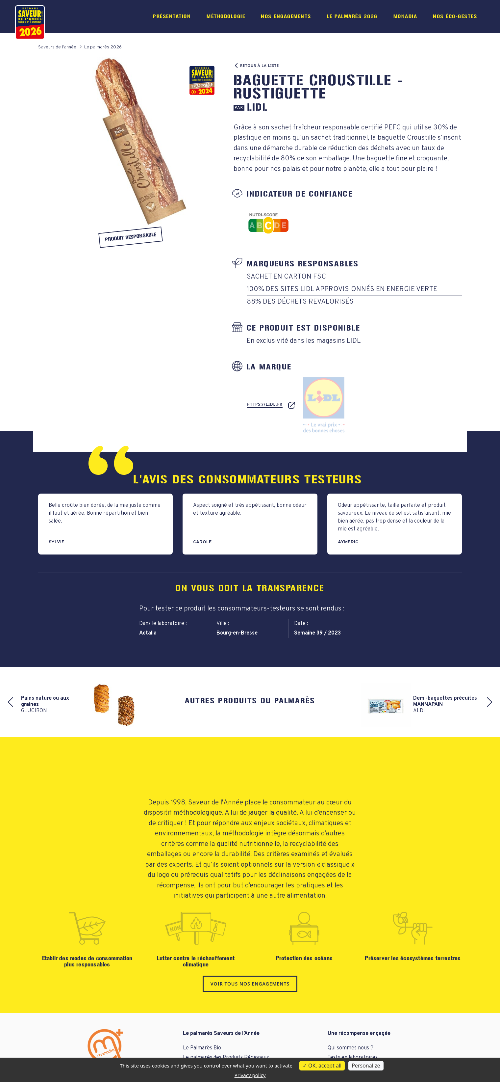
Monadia (405, 16)
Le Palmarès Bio (202, 1048)
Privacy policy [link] (250, 1075)
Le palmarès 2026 (352, 16)
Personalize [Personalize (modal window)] (366, 1065)
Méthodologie (226, 16)
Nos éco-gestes (455, 16)
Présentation (172, 16)
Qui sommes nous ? (350, 1048)
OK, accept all (322, 1065)
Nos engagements (286, 16)
